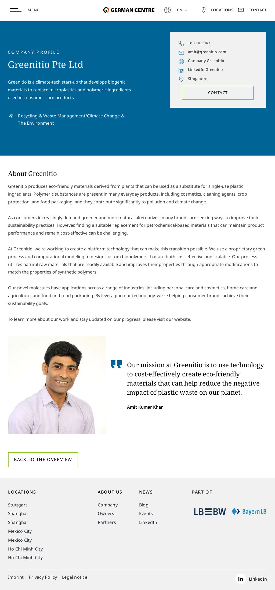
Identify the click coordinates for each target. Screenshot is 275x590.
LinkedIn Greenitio (205, 69)
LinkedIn (258, 579)
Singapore (197, 78)
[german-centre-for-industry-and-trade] (127, 4)
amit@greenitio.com (207, 51)
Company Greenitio (206, 60)
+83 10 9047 (199, 42)
